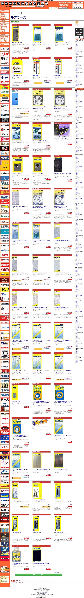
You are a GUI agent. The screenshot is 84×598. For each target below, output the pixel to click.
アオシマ (4, 68)
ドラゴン (4, 322)
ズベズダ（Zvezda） (4, 274)
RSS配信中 (77, 25)
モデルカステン (4, 505)
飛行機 (77, 43)
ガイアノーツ (4, 173)
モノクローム (4, 510)
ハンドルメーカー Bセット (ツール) (40, 42)
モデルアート (4, 500)
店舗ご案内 (4, 576)
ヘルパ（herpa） (4, 418)
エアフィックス (4, 129)
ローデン (4, 558)
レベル (4, 553)
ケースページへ (4, 41)
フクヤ (4, 390)
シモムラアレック (4, 250)
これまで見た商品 (53, 7)
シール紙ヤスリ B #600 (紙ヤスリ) (40, 307)
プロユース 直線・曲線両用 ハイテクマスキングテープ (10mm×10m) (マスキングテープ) (41, 403)
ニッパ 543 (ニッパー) (16, 532)
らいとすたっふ (4, 539)
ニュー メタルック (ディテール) (60, 469)
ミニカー (77, 50)
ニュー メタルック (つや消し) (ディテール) (41, 469)
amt (4, 139)
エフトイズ (4, 153)
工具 (34, 3)
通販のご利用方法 (77, 2)
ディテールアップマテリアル (44, 109)
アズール (4, 77)
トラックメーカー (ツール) (17, 106)
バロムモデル (4, 343)
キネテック (4, 187)
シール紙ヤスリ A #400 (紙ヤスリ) (61, 307)
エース (4, 143)
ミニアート (4, 467)
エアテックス (4, 125)
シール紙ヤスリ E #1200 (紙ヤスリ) (40, 273)
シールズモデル (4, 236)
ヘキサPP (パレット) (16, 500)
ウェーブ (4, 115)
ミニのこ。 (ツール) (37, 532)
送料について (4, 580)
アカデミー (4, 72)
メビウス (4, 486)
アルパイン (4, 91)
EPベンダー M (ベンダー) (38, 173)
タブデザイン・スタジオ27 (4, 289)
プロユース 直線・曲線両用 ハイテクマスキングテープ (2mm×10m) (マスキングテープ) (20, 437)
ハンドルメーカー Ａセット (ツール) (61, 42)
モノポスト (4, 514)
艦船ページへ (4, 18)
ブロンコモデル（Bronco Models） (4, 404)
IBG (4, 58)
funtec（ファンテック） (4, 376)
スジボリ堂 (4, 260)
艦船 (77, 44)
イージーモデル (4, 96)
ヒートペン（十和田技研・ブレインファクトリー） (4, 357)
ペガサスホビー (4, 409)
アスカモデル (4, 82)
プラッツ (4, 399)
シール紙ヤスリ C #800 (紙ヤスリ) (19, 307)
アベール (4, 87)
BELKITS (4, 414)
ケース (42, 3)
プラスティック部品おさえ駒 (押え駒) (40, 140)
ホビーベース (4, 437)
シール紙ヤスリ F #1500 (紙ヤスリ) (19, 273)
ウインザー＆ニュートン (4, 110)
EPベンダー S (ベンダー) (17, 173)
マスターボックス (4, 457)
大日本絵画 (4, 285)
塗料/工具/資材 (79, 51)
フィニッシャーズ (4, 380)
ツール (19, 13)
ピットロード (4, 366)
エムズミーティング (4, 571)
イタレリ (4, 106)
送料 (77, 4)
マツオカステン (4, 462)
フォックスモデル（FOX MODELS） (4, 385)
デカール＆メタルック (42, 565)
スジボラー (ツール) (58, 500)
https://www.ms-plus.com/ (42, 592)
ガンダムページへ (4, 25)
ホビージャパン (4, 433)
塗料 (30, 3)
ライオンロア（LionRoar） (4, 535)
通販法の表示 (4, 582)
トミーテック (4, 313)
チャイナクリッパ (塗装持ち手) (39, 500)
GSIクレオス (4, 231)
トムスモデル (4, 318)
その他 (77, 54)
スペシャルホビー (4, 269)
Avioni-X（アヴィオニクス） (4, 63)
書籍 (77, 53)
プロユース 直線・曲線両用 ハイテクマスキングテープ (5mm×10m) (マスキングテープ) (63, 403)
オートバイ (78, 46)
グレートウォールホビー (4, 197)
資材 (38, 3)
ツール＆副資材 (20, 566)
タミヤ (4, 294)
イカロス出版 (4, 101)
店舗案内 (77, 8)
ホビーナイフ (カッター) (59, 532)
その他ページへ (4, 31)
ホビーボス (4, 442)
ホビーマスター (4, 447)
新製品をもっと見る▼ (38, 574)
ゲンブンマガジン (4, 206)
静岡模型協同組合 (4, 241)
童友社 (4, 304)
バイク (18, 3)
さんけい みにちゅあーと (4, 226)
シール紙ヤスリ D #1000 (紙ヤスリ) (61, 273)
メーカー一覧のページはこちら (4, 49)
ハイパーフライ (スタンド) (17, 75)
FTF (4, 148)
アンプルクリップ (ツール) (17, 140)
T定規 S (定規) (57, 75)
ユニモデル (4, 525)
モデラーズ (14, 44)
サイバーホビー (4, 222)
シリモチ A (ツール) (16, 401)
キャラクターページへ (4, 27)
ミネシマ (4, 472)
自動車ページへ (4, 20)
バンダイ (4, 347)
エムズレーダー (4, 568)
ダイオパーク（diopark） (4, 280)
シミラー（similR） (4, 245)
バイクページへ (4, 23)
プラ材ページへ (4, 39)
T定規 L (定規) (35, 75)
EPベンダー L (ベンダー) (17, 42)
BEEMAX (4, 362)
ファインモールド (4, 371)
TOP (6, 6)
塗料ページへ (4, 35)
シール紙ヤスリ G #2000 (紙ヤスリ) (61, 240)
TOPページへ (4, 11)
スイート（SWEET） (4, 255)
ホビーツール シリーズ (21, 44)
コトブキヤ (4, 216)
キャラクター (78, 49)
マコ (4, 453)
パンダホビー (4, 352)
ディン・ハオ (4, 299)
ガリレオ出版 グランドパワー (4, 192)
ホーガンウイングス (4, 423)
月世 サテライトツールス (4, 202)
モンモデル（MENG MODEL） (4, 519)
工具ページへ (4, 37)
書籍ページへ (4, 44)
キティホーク (4, 183)
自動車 (77, 45)
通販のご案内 (4, 578)
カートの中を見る (63, 8)
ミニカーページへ (4, 29)
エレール (4, 162)
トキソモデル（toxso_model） (4, 308)
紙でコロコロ (4, 178)
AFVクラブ (4, 134)
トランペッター (4, 327)
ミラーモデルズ (4, 481)
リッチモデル (4, 549)
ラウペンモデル (4, 544)
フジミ (4, 395)
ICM (4, 54)
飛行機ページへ (4, 16)
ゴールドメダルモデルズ (4, 211)
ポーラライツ (4, 428)
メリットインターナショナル (4, 491)
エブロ (4, 158)
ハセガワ (4, 333)
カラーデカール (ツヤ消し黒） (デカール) (41, 563)
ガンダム (77, 48)
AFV (13, 13)
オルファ (4, 167)
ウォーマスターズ (4, 120)
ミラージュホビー (4, 476)
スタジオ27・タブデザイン (4, 264)
